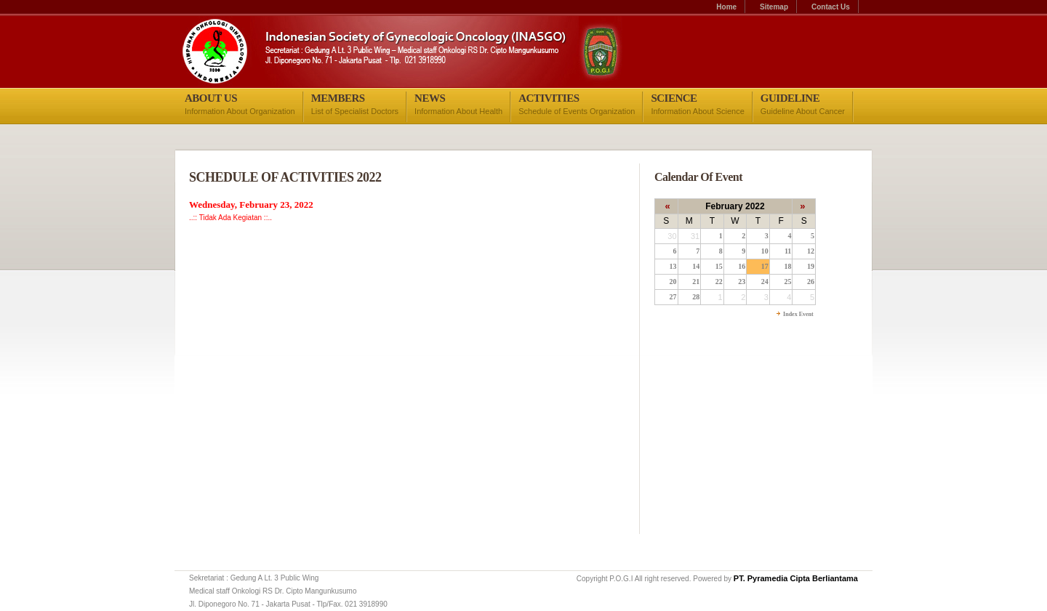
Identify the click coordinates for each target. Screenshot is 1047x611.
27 (673, 297)
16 (741, 266)
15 (719, 266)
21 (695, 282)
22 (719, 282)
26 (810, 282)
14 (695, 266)
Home (726, 7)
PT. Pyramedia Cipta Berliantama (796, 578)
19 (810, 266)
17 (765, 266)
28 (695, 297)
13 (673, 266)
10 (765, 251)
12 (810, 251)
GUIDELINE (790, 98)
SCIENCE (674, 98)
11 (788, 251)
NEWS (429, 98)
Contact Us (830, 7)
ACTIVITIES (548, 98)
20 (673, 282)
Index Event (798, 314)
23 (741, 282)
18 (787, 266)
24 (765, 282)
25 (787, 282)
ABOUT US (211, 98)
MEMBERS (338, 98)
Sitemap (774, 7)
